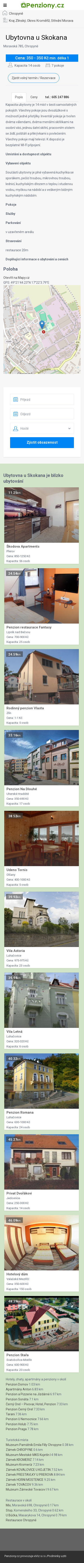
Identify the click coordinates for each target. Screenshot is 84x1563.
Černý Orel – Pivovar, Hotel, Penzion (31, 1404)
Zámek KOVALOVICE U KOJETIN (28, 1469)
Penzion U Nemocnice (21, 1419)
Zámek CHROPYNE (19, 1449)
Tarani (10, 1414)
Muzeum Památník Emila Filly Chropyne (34, 1445)
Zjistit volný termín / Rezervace (34, 78)
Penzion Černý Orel (19, 1409)
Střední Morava (62, 21)
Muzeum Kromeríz (19, 1464)
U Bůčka (11, 1515)
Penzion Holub (16, 1424)
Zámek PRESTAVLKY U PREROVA (29, 1474)
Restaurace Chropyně (21, 1520)
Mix (8, 1505)
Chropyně (16, 14)
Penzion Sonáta (17, 1399)
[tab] (57, 97)
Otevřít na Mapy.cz (16, 277)
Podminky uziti (56, 1556)
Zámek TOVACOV (18, 1484)
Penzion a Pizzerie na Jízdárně (28, 1394)
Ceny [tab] (34, 97)
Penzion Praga (16, 1429)
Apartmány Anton (18, 1389)
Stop (9, 1510)
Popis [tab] (19, 97)
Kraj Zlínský (17, 21)
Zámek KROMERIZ (19, 1459)
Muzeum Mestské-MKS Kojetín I (28, 1455)
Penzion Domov (17, 1384)
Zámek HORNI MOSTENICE (24, 1479)
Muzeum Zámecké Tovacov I (26, 1489)
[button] (42, 324)
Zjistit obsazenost (42, 442)
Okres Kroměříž (38, 21)
